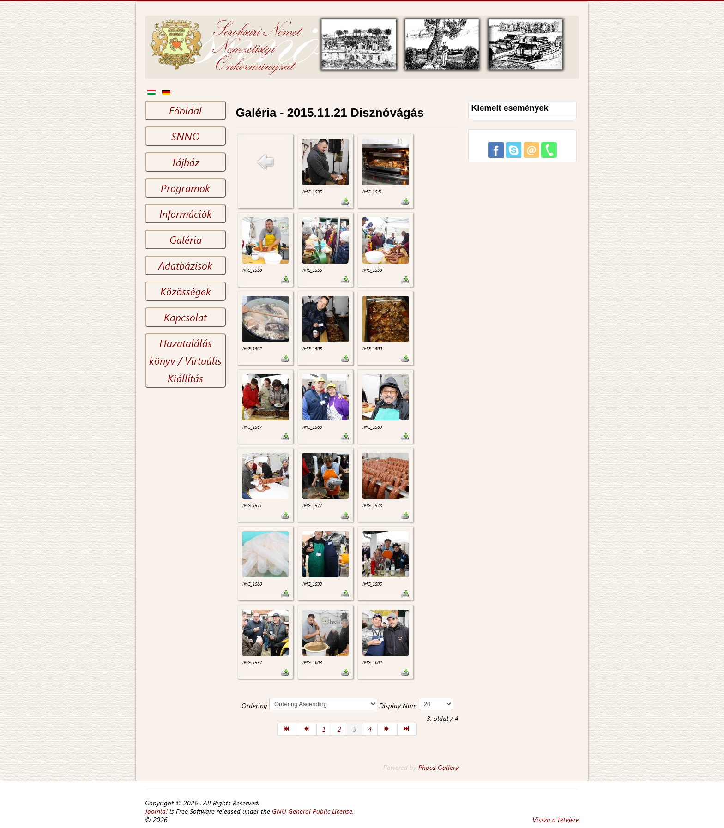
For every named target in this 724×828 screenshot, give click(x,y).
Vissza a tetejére (555, 819)
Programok (185, 188)
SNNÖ (185, 136)
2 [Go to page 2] (339, 729)
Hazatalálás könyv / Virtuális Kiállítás (185, 360)
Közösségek (185, 291)
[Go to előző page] (307, 729)
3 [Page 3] (354, 729)
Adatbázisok (185, 265)
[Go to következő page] (388, 729)
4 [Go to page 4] (370, 729)
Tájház (185, 162)
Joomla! (156, 811)
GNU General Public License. (313, 811)
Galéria (185, 239)
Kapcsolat (185, 317)
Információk (185, 214)
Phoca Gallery (438, 767)
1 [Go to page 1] (324, 729)
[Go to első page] (287, 729)
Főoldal (185, 110)
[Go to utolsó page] (407, 729)
